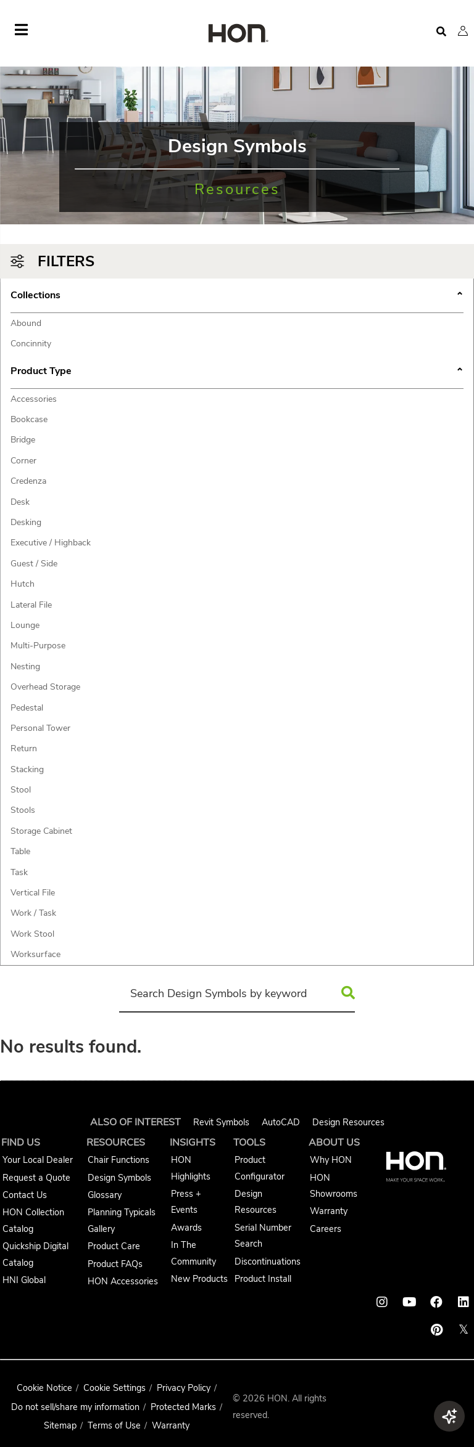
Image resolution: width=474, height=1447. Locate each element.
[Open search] (441, 31)
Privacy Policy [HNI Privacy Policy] (183, 1388)
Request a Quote (36, 1178)
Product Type (237, 372)
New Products (199, 1279)
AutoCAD (281, 1122)
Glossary (105, 1195)
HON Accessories (123, 1281)
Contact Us (24, 1195)
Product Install (263, 1279)
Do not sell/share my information (75, 1407)
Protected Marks (183, 1407)
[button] (463, 31)
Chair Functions (118, 1160)
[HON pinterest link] (436, 1330)
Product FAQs (115, 1264)
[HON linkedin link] (463, 1302)
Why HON (331, 1160)
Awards (186, 1227)
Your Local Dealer (37, 1160)
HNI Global (24, 1280)
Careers (325, 1229)
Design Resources (348, 1122)
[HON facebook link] (436, 1302)
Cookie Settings (114, 1388)
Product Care (114, 1246)
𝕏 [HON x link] (463, 1329)
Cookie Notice (44, 1388)
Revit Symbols (221, 1122)
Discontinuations (268, 1261)
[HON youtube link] (409, 1302)
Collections (237, 296)
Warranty (328, 1211)
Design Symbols (119, 1178)
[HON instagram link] (382, 1302)
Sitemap (60, 1425)
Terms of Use (114, 1425)
